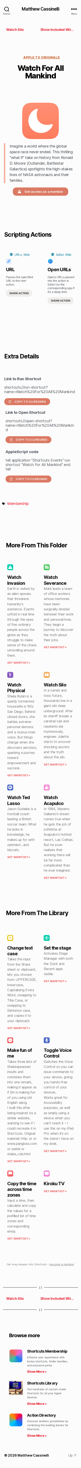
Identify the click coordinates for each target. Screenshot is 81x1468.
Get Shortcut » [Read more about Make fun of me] (18, 1161)
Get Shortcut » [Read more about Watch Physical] (18, 775)
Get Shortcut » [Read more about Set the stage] (55, 981)
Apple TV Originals (41, 57)
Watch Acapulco (54, 800)
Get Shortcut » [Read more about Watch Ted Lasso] (18, 857)
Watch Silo (55, 685)
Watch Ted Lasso (18, 800)
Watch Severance (55, 580)
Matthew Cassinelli (40, 9)
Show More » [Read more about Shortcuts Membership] (37, 1371)
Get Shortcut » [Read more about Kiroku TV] (55, 1191)
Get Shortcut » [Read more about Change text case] (18, 1028)
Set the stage (57, 948)
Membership (17, 503)
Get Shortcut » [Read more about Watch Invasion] (18, 662)
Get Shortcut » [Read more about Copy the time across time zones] (18, 1238)
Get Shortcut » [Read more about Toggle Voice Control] (55, 1151)
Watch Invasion (16, 580)
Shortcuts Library (42, 1383)
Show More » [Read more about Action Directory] (37, 1435)
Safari (60, 254)
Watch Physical (16, 687)
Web (26, 254)
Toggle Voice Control (57, 1053)
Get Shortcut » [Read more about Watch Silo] (55, 764)
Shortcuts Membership (47, 1351)
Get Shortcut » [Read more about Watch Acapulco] (55, 877)
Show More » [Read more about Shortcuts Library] (37, 1403)
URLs (18, 254)
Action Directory (41, 1415)
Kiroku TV (54, 1183)
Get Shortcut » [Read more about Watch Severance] (55, 647)
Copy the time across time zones (21, 1189)
